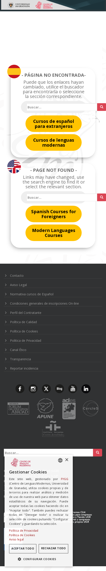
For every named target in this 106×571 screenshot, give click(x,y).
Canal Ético (18, 350)
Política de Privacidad (23, 531)
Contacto (17, 275)
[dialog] (39, 510)
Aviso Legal (18, 285)
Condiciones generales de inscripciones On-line (44, 303)
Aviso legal (16, 539)
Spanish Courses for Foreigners (53, 214)
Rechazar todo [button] (53, 548)
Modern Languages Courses (53, 232)
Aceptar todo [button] (22, 548)
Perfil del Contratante (25, 313)
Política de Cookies (24, 331)
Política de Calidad (23, 322)
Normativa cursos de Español (31, 294)
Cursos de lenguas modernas (53, 142)
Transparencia (20, 359)
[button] (38, 559)
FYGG (64, 479)
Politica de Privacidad (25, 340)
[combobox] (60, 460)
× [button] (66, 460)
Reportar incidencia (24, 368)
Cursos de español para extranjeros (53, 123)
